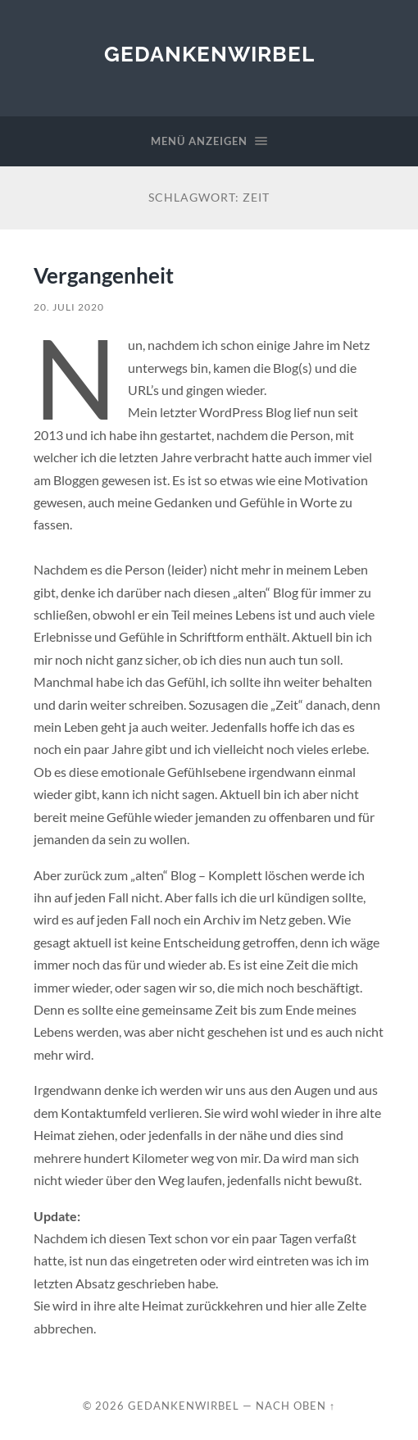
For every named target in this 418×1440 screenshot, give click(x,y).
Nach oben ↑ (295, 1405)
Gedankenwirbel (209, 53)
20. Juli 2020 (69, 307)
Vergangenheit (104, 275)
